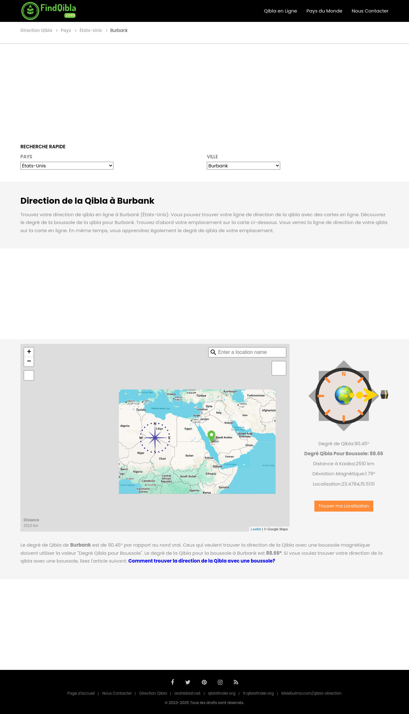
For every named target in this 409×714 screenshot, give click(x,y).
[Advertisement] (205, 89)
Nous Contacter (370, 11)
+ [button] (29, 352)
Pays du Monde (324, 11)
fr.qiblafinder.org (258, 693)
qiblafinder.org (222, 693)
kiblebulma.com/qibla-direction (311, 693)
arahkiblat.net (188, 693)
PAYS (26, 156)
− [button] (29, 361)
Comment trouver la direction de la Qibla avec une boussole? (175, 561)
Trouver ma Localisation (343, 506)
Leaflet (256, 529)
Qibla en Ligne (280, 11)
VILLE (212, 156)
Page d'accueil (81, 693)
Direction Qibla (153, 693)
